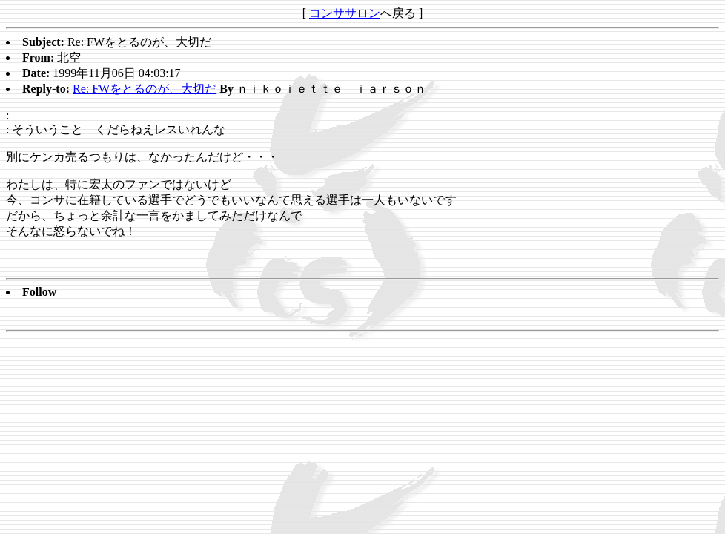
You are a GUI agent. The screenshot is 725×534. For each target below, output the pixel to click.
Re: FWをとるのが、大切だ (144, 88)
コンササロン (344, 13)
